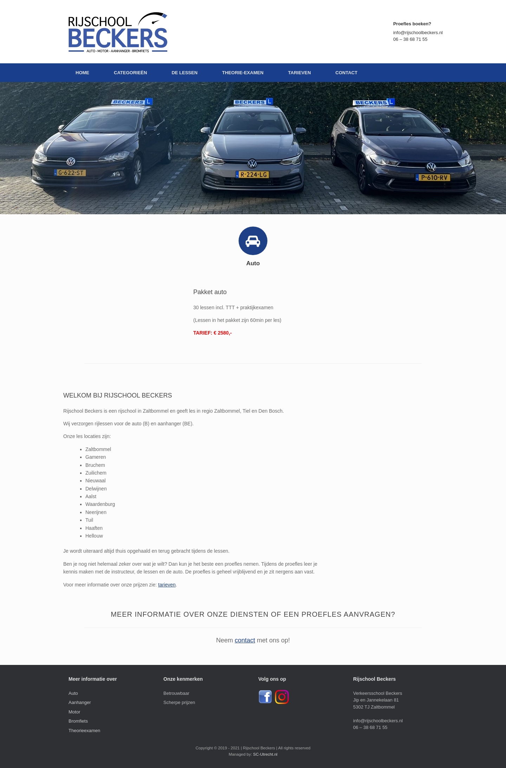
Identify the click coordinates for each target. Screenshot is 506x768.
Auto (73, 693)
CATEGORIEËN (130, 72)
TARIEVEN (299, 72)
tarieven (167, 585)
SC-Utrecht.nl (265, 754)
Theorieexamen (84, 730)
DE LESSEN (184, 72)
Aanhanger (80, 702)
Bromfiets (78, 721)
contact (245, 640)
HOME (82, 72)
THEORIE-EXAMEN (243, 72)
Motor (74, 712)
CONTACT (347, 72)
